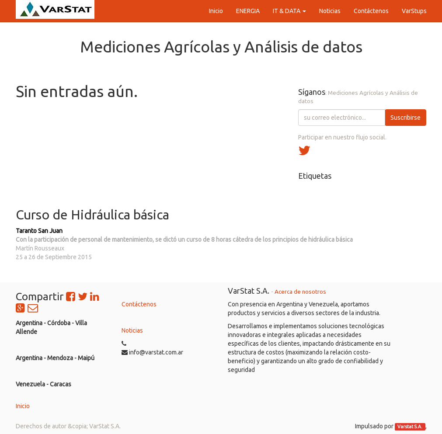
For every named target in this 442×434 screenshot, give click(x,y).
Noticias (132, 330)
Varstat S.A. (409, 426)
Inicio (23, 406)
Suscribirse (405, 117)
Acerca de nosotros (300, 291)
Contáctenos (139, 304)
